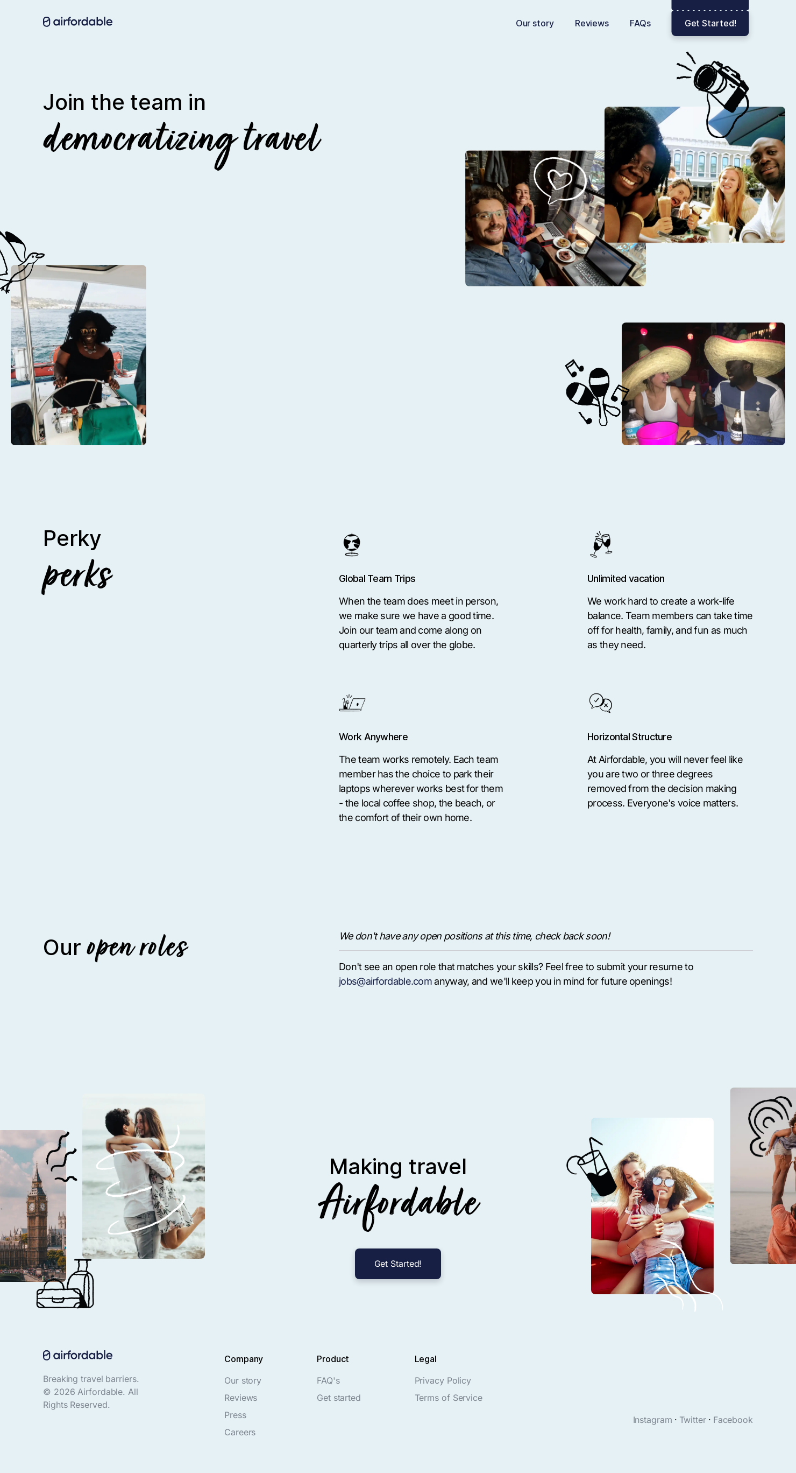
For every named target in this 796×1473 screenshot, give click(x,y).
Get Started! (710, 23)
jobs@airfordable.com (385, 981)
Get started (339, 1397)
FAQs (640, 23)
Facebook (733, 1419)
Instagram (652, 1419)
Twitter (692, 1419)
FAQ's (328, 1380)
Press (235, 1414)
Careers (239, 1432)
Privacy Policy (443, 1380)
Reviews (592, 23)
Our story (535, 23)
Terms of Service (448, 1397)
